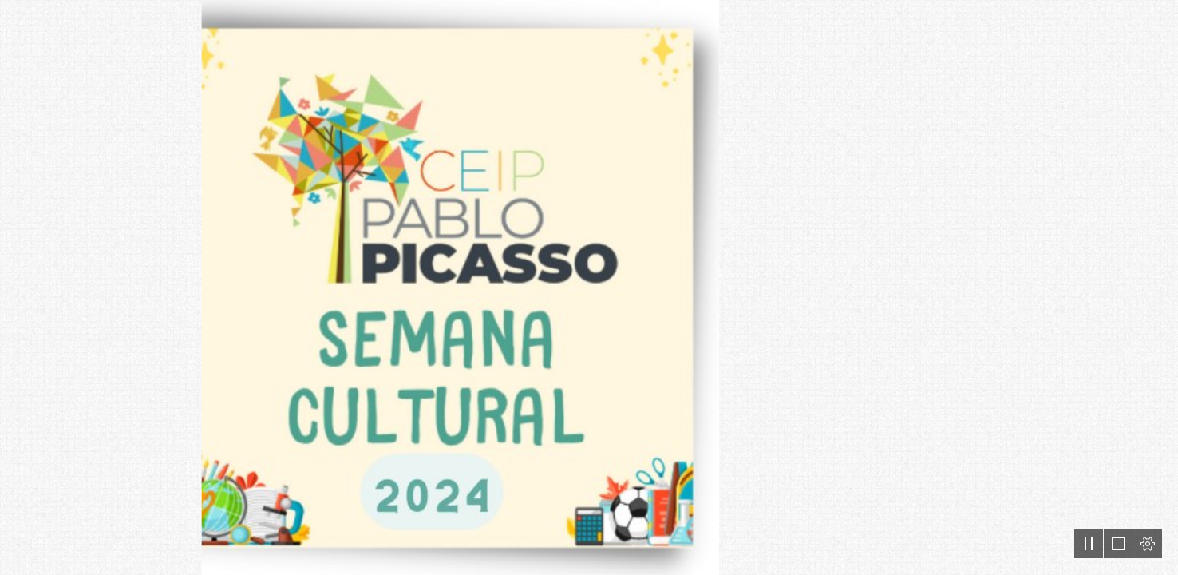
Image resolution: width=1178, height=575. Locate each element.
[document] (589, 287)
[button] (1088, 543)
